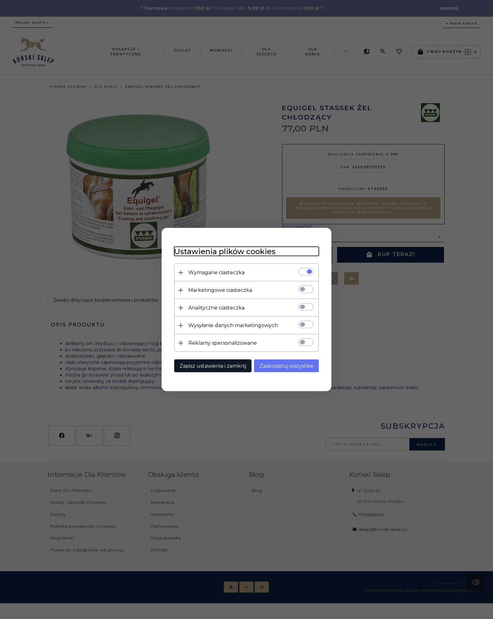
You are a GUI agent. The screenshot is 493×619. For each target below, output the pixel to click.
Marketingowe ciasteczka (220, 290)
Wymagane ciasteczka (216, 273)
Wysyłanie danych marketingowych (233, 325)
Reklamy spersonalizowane (222, 343)
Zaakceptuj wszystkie (286, 366)
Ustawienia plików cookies (224, 251)
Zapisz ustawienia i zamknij (213, 366)
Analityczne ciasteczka (216, 308)
